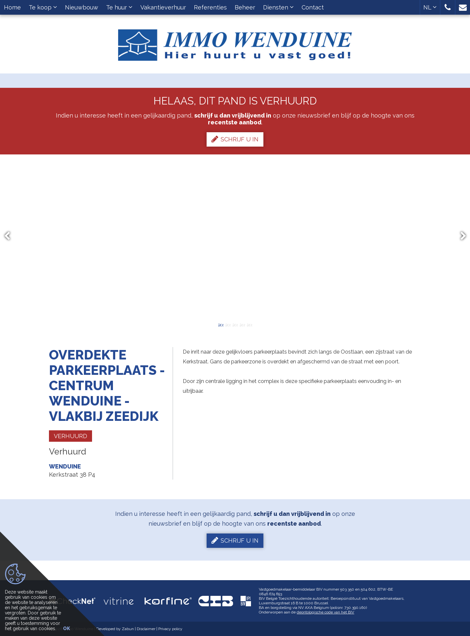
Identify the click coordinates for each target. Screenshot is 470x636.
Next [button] (460, 236)
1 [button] (221, 324)
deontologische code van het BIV (325, 612)
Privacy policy (170, 629)
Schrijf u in (235, 139)
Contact (313, 7)
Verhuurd (70, 436)
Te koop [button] (43, 7)
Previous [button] (10, 236)
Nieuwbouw (81, 7)
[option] (235, 236)
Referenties (210, 7)
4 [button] (242, 324)
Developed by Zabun (115, 629)
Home (12, 7)
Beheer (245, 7)
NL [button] (430, 7)
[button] (447, 7)
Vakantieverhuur (163, 7)
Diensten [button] (278, 7)
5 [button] (249, 324)
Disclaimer (146, 629)
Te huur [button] (119, 7)
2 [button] (228, 324)
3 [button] (235, 324)
